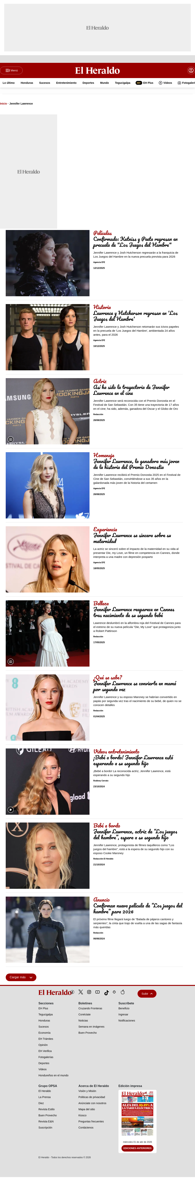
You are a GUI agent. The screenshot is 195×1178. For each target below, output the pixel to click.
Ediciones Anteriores (137, 1149)
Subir (147, 994)
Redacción (98, 415)
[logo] (46, 993)
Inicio (3, 104)
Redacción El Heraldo (103, 860)
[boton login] (191, 71)
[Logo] (98, 70)
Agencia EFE (99, 263)
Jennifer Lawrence (21, 104)
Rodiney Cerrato (100, 781)
